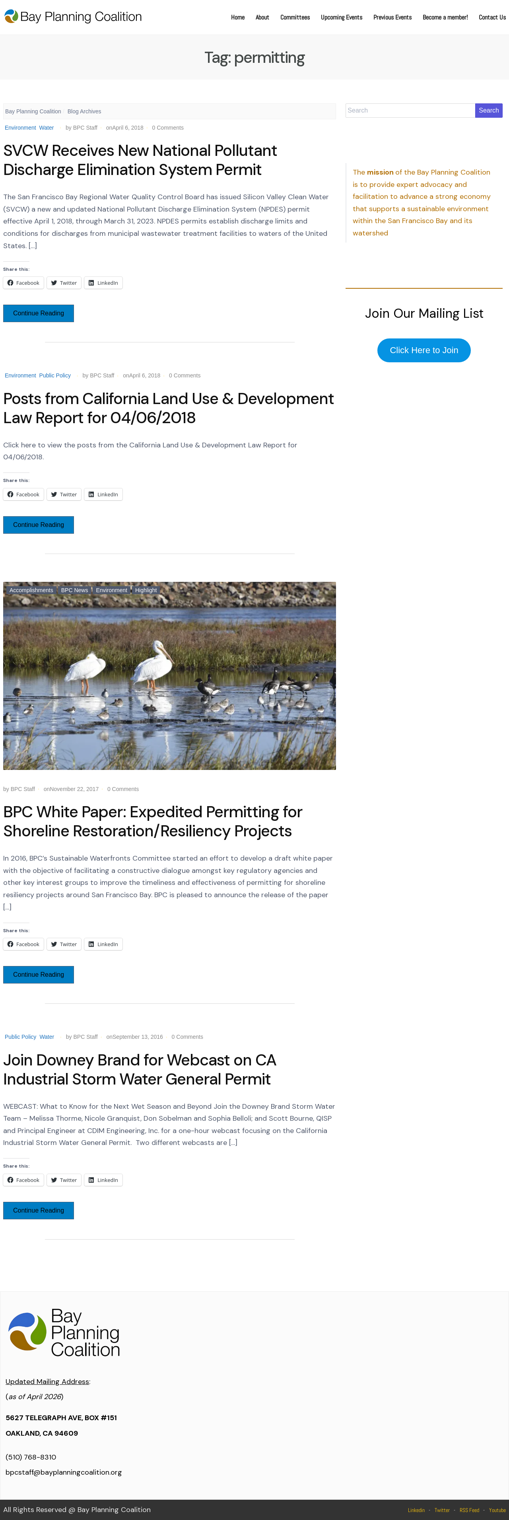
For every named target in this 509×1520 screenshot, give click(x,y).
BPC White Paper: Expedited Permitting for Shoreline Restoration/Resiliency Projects (152, 821)
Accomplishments (31, 590)
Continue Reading (38, 313)
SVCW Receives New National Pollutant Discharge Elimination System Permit (140, 160)
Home (238, 17)
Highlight (146, 590)
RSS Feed (469, 1510)
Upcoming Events (341, 17)
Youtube (497, 1510)
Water (46, 127)
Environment (20, 127)
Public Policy (55, 375)
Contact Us (492, 17)
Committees (295, 17)
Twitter (442, 1510)
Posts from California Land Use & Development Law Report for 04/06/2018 (168, 408)
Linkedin (416, 1510)
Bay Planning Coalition (33, 111)
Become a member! (445, 17)
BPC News (74, 590)
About (262, 17)
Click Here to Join (424, 350)
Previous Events (392, 17)
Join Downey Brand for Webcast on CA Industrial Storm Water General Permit (139, 1069)
